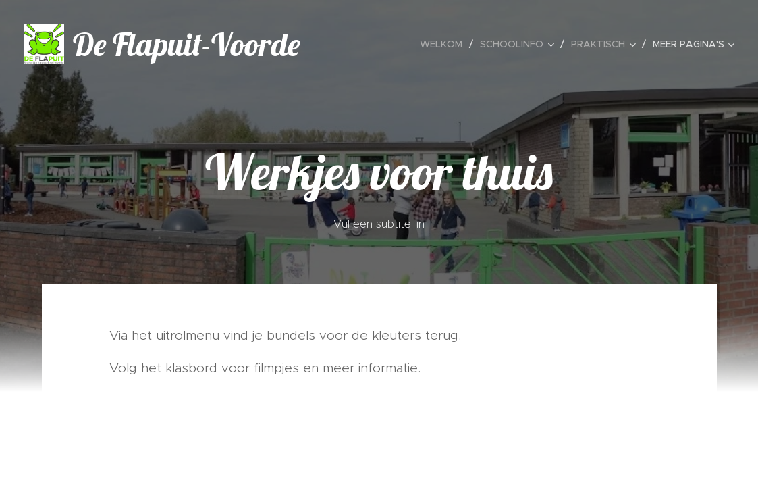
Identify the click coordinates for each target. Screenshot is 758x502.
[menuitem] (444, 44)
